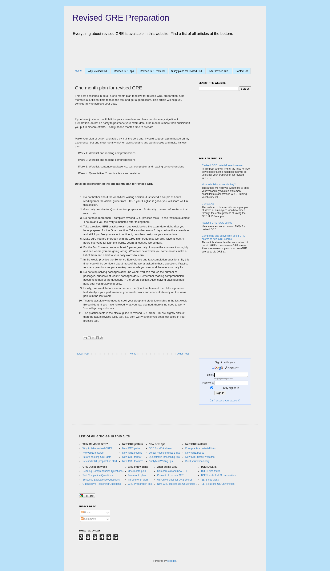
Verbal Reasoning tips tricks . (165, 452)
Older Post (183, 353)
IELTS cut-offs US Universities (217, 483)
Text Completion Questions (97, 475)
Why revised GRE (98, 71)
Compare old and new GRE (172, 471)
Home (78, 70)
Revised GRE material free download (222, 165)
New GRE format (131, 456)
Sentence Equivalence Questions (101, 479)
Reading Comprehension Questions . (103, 471)
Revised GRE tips (124, 71)
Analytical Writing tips (161, 461)
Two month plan (137, 475)
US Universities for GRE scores (174, 479)
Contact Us (242, 71)
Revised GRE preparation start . (100, 461)
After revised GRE (219, 71)
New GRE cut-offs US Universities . (177, 483)
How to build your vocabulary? (219, 184)
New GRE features (93, 452)
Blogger (171, 560)
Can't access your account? (224, 400)
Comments (88, 519)
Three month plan (138, 479)
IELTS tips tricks (210, 479)
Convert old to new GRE (170, 475)
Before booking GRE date (96, 456)
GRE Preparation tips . (140, 483)
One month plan (137, 471)
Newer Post (82, 353)
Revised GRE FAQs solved (217, 222)
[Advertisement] (155, 51)
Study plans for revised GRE (187, 71)
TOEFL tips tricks (210, 471)
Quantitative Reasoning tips (164, 456)
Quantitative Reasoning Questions (101, 483)
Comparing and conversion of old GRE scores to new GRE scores (223, 237)
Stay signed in (231, 387)
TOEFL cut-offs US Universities (218, 475)
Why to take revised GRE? (97, 448)
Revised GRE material (152, 71)
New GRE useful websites (200, 456)
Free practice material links (200, 448)
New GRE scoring (132, 452)
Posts (85, 512)
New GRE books (194, 452)
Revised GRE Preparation (120, 17)
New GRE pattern (132, 448)
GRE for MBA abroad (161, 448)
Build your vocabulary (197, 461)
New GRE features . (133, 461)
